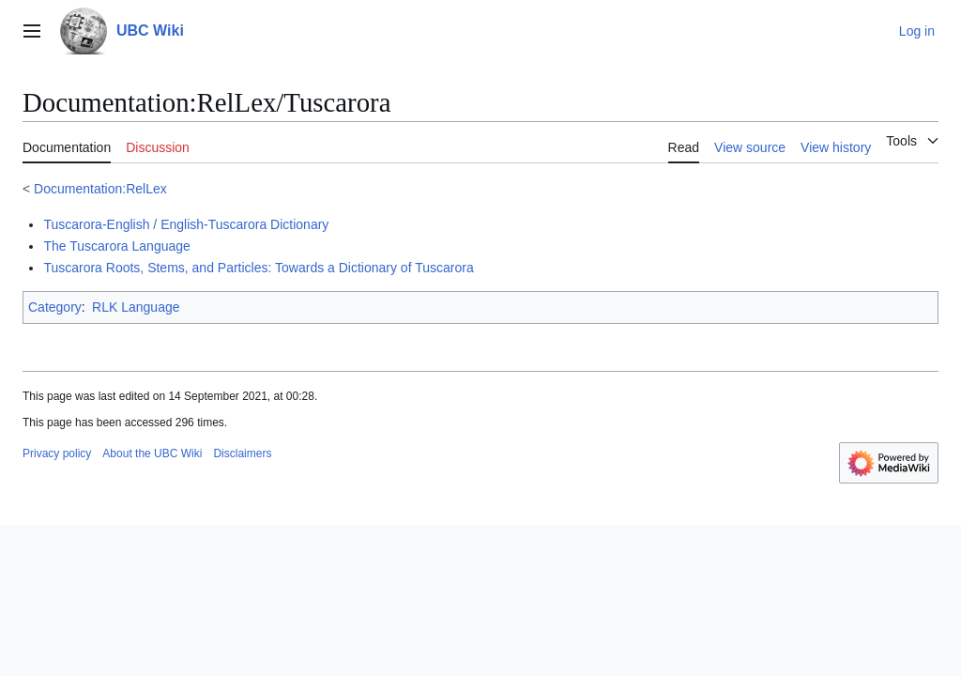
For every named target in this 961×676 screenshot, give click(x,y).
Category (55, 307)
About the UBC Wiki (152, 453)
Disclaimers (242, 453)
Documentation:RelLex (100, 188)
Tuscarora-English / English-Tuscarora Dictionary (185, 224)
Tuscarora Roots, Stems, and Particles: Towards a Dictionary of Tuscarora (258, 267)
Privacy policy (57, 453)
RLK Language (135, 307)
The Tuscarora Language (116, 246)
